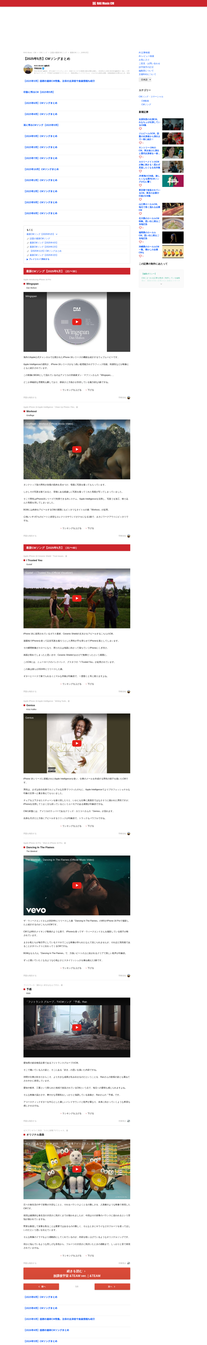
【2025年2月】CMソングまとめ (40, 191)
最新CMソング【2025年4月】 (42, 243)
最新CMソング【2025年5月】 (42, 234)
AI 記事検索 (144, 52)
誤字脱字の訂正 (146, 67)
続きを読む (76, 1273)
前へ (42, 1286)
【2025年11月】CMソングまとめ (44, 251)
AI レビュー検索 (146, 56)
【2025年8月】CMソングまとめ (40, 213)
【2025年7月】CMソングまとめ (40, 158)
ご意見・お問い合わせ (149, 63)
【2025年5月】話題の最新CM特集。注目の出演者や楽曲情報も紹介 (59, 81)
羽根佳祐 (124, 397)
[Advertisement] (103, 28)
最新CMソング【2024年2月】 (42, 247)
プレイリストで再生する (37, 259)
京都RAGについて (147, 74)
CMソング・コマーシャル (151, 96)
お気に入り (144, 60)
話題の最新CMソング (58, 53)
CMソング (43, 53)
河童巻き (124, 1121)
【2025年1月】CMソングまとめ (40, 180)
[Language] (145, 79)
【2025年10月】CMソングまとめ (41, 169)
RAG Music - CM (29, 53)
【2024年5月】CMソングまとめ (40, 136)
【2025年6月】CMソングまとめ (40, 103)
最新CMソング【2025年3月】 (42, 255)
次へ (112, 1286)
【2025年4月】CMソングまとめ (40, 114)
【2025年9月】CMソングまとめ (40, 202)
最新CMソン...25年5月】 (79, 53)
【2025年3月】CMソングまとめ (40, 147)
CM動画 (145, 101)
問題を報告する (30, 397)
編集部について (146, 71)
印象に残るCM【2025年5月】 (39, 92)
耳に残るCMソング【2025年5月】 (41, 125)
